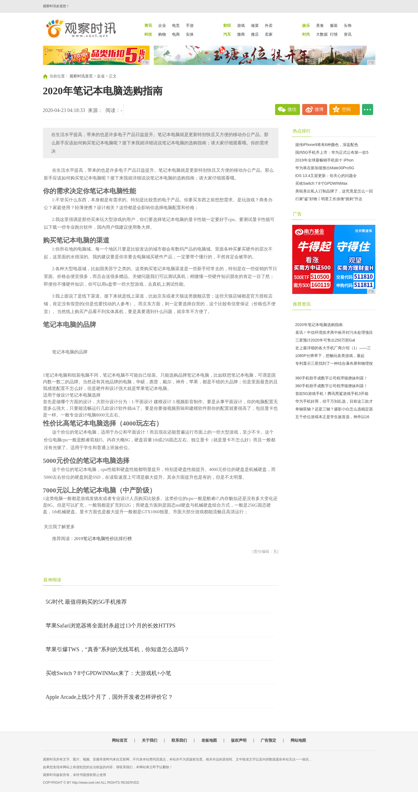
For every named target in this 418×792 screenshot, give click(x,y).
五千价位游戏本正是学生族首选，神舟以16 (332, 417)
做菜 (255, 25)
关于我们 (149, 740)
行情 (334, 34)
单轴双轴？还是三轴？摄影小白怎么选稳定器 (334, 409)
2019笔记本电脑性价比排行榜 (103, 538)
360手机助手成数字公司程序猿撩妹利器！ (331, 378)
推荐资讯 (302, 304)
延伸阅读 (52, 579)
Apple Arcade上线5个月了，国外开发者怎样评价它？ (109, 697)
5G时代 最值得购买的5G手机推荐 (86, 602)
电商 (176, 34)
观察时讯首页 (81, 76)
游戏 (241, 25)
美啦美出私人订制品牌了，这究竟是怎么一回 (334, 191)
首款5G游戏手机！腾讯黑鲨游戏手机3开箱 (331, 393)
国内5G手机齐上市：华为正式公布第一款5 (331, 152)
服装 (334, 25)
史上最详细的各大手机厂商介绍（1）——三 (333, 348)
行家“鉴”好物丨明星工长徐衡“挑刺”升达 (329, 199)
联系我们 (179, 740)
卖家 (269, 34)
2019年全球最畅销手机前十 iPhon (324, 160)
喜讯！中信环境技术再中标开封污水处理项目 (334, 332)
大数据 (322, 34)
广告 (297, 214)
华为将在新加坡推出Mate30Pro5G (324, 168)
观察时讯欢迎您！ (56, 6)
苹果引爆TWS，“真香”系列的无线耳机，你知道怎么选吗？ (118, 649)
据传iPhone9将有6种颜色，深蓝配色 (326, 144)
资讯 (348, 34)
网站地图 (298, 740)
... (367, 109)
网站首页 (119, 740)
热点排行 (302, 131)
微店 (255, 34)
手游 (190, 25)
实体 (190, 34)
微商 (241, 34)
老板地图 (209, 740)
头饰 (348, 25)
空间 (346, 109)
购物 (162, 34)
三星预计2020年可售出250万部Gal (325, 340)
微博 (319, 109)
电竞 (176, 25)
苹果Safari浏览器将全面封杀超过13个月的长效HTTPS (111, 625)
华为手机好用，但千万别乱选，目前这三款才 (334, 401)
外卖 (269, 25)
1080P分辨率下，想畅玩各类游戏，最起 (330, 355)
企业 (162, 25)
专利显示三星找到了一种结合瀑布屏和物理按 (334, 363)
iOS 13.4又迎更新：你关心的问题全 (326, 175)
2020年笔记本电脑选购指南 (319, 324)
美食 (320, 25)
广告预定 (268, 740)
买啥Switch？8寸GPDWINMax (321, 183)
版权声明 (239, 740)
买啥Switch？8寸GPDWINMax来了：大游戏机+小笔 (108, 673)
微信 (292, 109)
